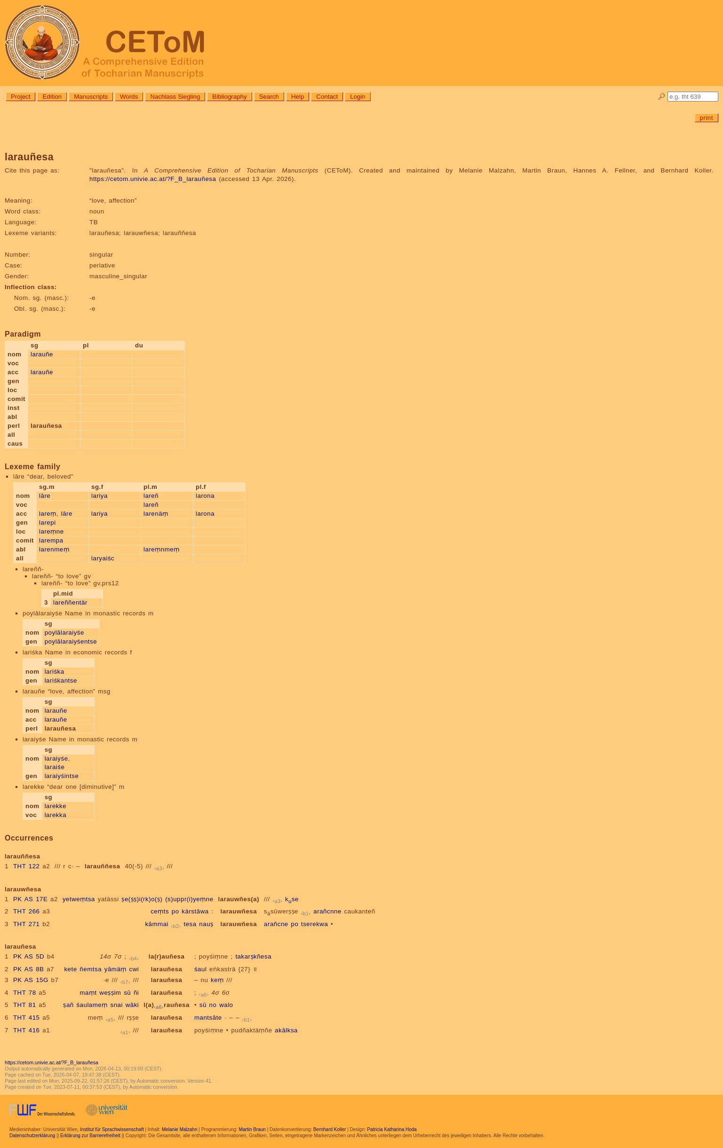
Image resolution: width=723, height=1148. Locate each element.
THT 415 (26, 1017)
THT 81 (24, 1004)
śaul (200, 969)
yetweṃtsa (79, 899)
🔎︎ (662, 96)
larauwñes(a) (238, 899)
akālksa (286, 1030)
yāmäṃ (115, 969)
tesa (189, 924)
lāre (44, 495)
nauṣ (206, 924)
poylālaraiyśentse (71, 641)
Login (357, 96)
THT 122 (26, 866)
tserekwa (314, 924)
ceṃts (160, 911)
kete (70, 969)
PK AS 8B (28, 969)
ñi (136, 992)
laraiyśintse (62, 775)
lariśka (54, 671)
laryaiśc (102, 558)
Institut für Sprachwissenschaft (112, 1129)
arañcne (276, 924)
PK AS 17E (30, 899)
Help (297, 96)
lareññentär (70, 602)
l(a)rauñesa (166, 1004)
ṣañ (68, 1004)
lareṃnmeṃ (161, 549)
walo (226, 1004)
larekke (55, 806)
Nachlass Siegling (175, 96)
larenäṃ (155, 513)
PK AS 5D (28, 956)
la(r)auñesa (167, 956)
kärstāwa (195, 911)
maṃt (87, 992)
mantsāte (208, 1017)
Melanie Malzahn (180, 1129)
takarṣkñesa (253, 956)
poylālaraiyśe (64, 632)
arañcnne (327, 911)
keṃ (217, 979)
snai (117, 1004)
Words (129, 96)
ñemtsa (90, 969)
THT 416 (26, 1030)
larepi (47, 522)
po (175, 911)
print (706, 117)
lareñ (151, 495)
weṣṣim (110, 992)
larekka (55, 814)
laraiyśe (56, 758)
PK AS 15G (30, 979)
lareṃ (47, 513)
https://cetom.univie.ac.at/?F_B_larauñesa (152, 178)
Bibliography (229, 96)
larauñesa (167, 969)
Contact (327, 96)
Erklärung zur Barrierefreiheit (90, 1135)
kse (292, 899)
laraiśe (55, 767)
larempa (51, 540)
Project (20, 96)
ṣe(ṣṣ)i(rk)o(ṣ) (141, 899)
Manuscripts (91, 96)
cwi (134, 969)
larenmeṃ (54, 549)
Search (269, 96)
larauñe (42, 354)
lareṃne (51, 531)
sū (127, 992)
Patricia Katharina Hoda (392, 1129)
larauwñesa (239, 911)
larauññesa (102, 866)
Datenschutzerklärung (32, 1135)
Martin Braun (252, 1129)
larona (205, 495)
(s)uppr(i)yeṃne (189, 899)
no (213, 1004)
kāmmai (156, 924)
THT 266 (26, 911)
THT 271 (26, 924)
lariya (99, 495)
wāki (132, 1004)
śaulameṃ (91, 1004)
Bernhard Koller (329, 1129)
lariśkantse (61, 680)
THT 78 (24, 992)
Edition (52, 96)
